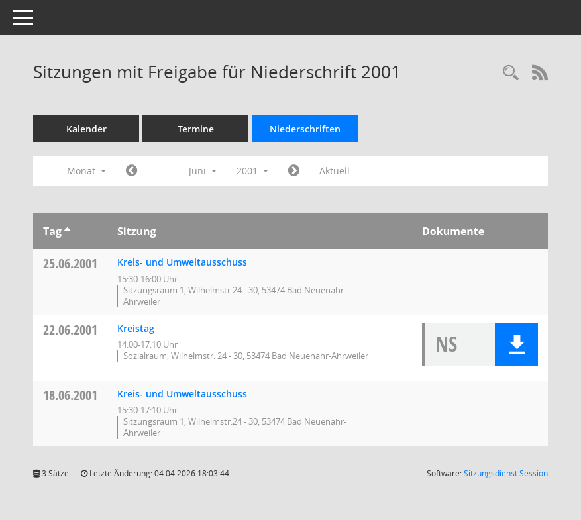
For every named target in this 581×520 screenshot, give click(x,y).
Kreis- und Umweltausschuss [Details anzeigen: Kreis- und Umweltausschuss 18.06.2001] (182, 394)
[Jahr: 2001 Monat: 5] (131, 171)
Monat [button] (86, 170)
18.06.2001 (70, 395)
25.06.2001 (70, 263)
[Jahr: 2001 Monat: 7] (293, 171)
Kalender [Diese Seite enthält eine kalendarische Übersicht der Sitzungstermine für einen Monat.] (86, 129)
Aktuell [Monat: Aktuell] (334, 170)
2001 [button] (252, 170)
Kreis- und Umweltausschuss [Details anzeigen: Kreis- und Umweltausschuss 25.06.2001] (182, 262)
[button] (516, 344)
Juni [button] (203, 170)
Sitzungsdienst (506, 473)
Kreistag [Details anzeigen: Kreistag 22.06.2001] (135, 328)
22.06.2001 (70, 329)
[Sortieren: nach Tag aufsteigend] (67, 231)
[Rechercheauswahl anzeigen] (510, 73)
